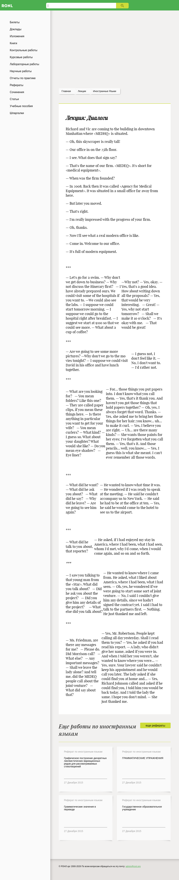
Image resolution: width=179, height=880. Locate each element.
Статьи (14, 99)
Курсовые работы (21, 57)
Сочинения (17, 92)
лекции (82, 91)
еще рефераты (155, 725)
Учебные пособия (21, 106)
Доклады (15, 29)
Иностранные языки (104, 91)
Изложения (17, 36)
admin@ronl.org (133, 866)
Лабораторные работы (24, 64)
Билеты (15, 22)
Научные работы (21, 71)
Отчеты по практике (23, 78)
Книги (13, 43)
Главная (66, 91)
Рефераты (16, 85)
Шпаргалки (17, 113)
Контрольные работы (23, 50)
